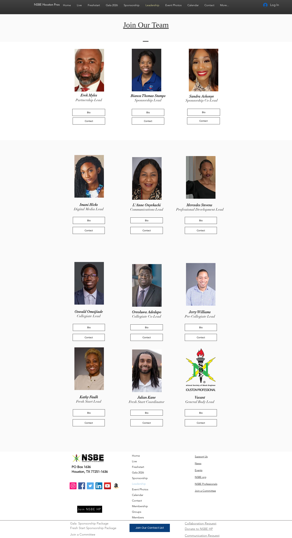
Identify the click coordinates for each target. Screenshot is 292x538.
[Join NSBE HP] (89, 509)
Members (138, 517)
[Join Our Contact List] (150, 528)
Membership (140, 506)
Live (134, 461)
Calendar (137, 495)
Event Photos (140, 489)
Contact (137, 500)
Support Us (201, 456)
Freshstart (138, 467)
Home (136, 455)
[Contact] (89, 121)
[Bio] (88, 112)
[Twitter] (90, 485)
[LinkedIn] (98, 485)
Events (198, 470)
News (198, 463)
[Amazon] (116, 485)
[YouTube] (107, 485)
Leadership (139, 483)
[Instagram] (73, 485)
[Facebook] (81, 485)
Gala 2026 (138, 472)
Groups (136, 511)
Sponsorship (140, 478)
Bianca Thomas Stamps (148, 96)
